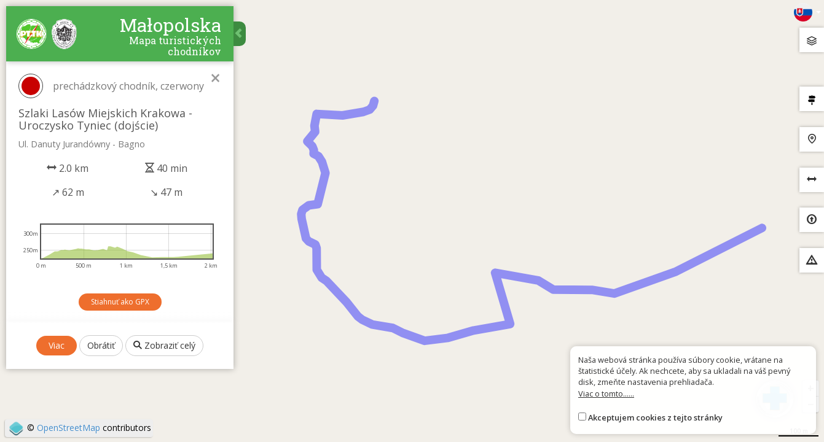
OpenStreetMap (68, 427)
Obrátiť (101, 345)
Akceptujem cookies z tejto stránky (655, 417)
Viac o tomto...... (606, 393)
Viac (57, 345)
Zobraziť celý (164, 345)
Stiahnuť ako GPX (120, 302)
